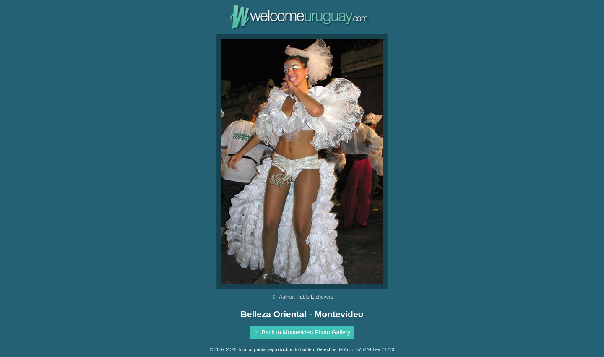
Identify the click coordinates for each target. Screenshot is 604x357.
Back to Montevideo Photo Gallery (301, 332)
